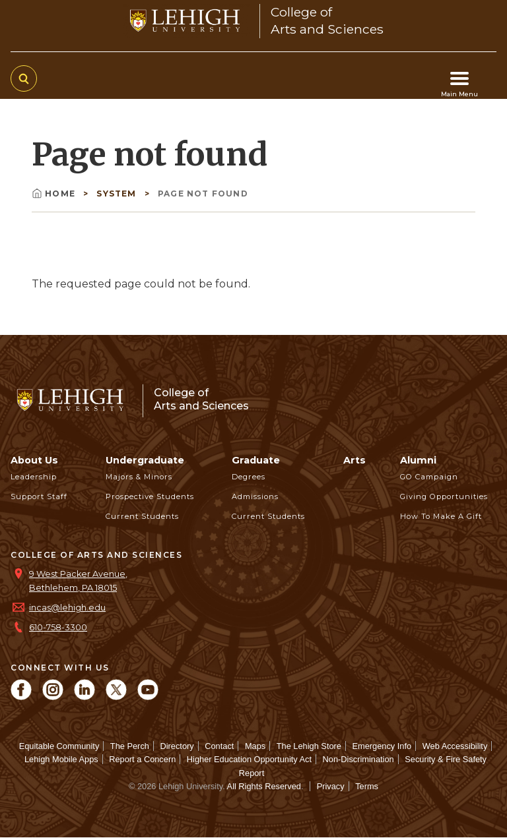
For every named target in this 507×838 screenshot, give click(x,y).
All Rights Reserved (264, 786)
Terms (366, 786)
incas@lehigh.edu (67, 608)
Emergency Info (382, 746)
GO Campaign (429, 476)
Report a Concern (142, 759)
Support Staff (39, 496)
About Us (34, 460)
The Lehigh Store (309, 746)
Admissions (255, 496)
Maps (255, 746)
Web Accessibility (455, 746)
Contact (219, 746)
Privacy (331, 786)
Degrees (248, 476)
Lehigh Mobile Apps (61, 759)
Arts (354, 460)
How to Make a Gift (441, 516)
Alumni (418, 460)
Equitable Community (59, 746)
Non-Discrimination (358, 759)
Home (55, 193)
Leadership (34, 476)
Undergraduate (145, 460)
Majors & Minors (139, 476)
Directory (176, 746)
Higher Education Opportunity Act (249, 759)
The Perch (129, 746)
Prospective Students (150, 496)
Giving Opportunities (444, 496)
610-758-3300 (58, 627)
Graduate (256, 460)
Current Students (142, 516)
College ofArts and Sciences (201, 399)
